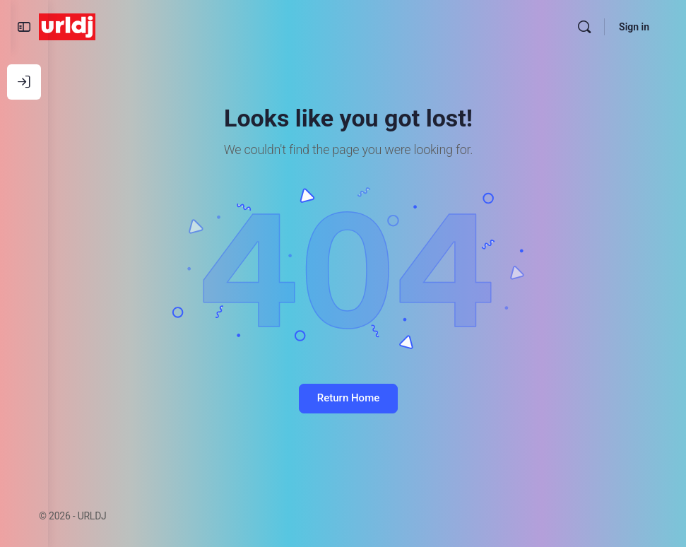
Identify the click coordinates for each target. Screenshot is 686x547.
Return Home (367, 398)
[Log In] (24, 82)
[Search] (584, 26)
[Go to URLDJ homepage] (104, 25)
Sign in (634, 27)
